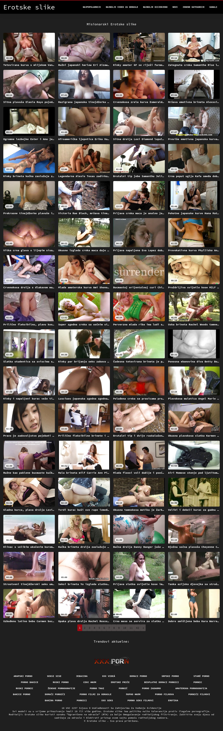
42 (137, 627)
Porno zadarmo (151, 688)
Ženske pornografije (61, 688)
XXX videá (108, 676)
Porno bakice (29, 682)
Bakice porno (21, 694)
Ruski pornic (24, 688)
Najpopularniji (92, 7)
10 (124, 627)
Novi (175, 7)
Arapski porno (23, 676)
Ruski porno (61, 682)
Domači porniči (55, 694)
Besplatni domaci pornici (161, 682)
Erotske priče (120, 682)
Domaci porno (138, 676)
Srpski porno (170, 676)
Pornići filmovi (199, 694)
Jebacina (82, 676)
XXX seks (107, 700)
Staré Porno (201, 676)
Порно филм (133, 694)
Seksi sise (54, 676)
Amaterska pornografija (191, 688)
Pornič (123, 688)
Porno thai (97, 688)
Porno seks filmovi (140, 700)
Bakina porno (53, 700)
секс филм (89, 682)
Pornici (82, 700)
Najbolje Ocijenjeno (155, 7)
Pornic (197, 682)
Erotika (173, 700)
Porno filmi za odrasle (96, 694)
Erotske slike (97, 720)
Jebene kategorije (194, 7)
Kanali (213, 7)
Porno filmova (164, 694)
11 (131, 627)
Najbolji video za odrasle (122, 7)
